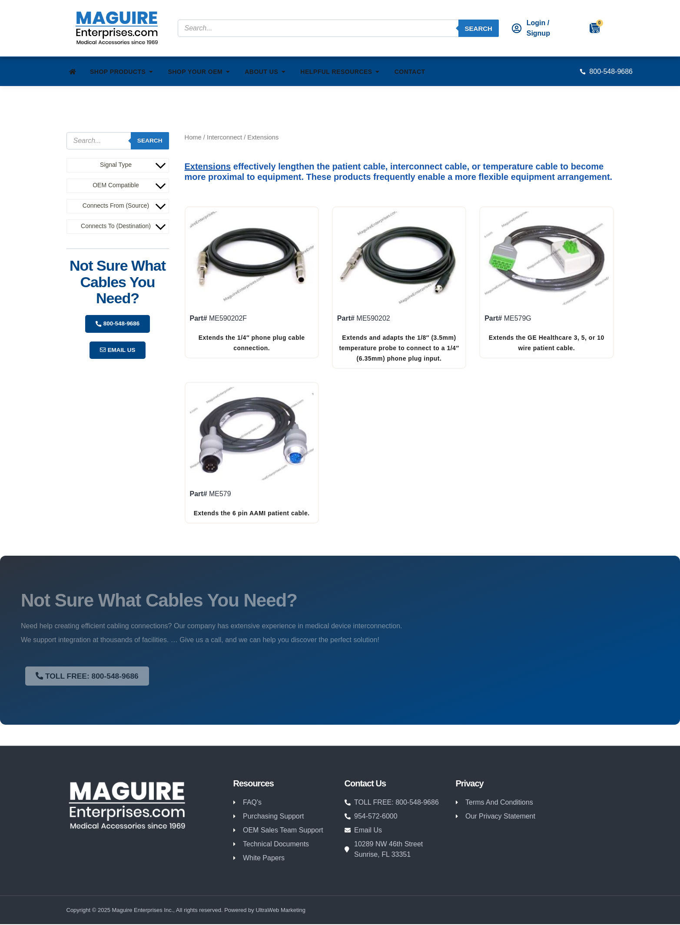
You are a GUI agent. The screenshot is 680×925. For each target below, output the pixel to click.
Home (193, 137)
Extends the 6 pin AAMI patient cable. (252, 513)
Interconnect (224, 137)
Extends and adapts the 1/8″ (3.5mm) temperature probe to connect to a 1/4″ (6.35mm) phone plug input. (399, 348)
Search (478, 28)
